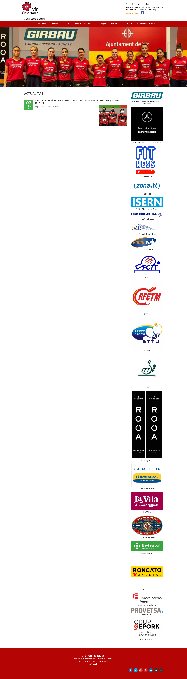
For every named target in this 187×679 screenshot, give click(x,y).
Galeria (129, 24)
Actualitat (115, 24)
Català (27, 19)
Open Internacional (83, 24)
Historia (54, 24)
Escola (66, 24)
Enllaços (102, 24)
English (42, 19)
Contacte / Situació (146, 24)
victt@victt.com (132, 14)
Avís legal (93, 664)
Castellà (35, 19)
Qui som (42, 24)
